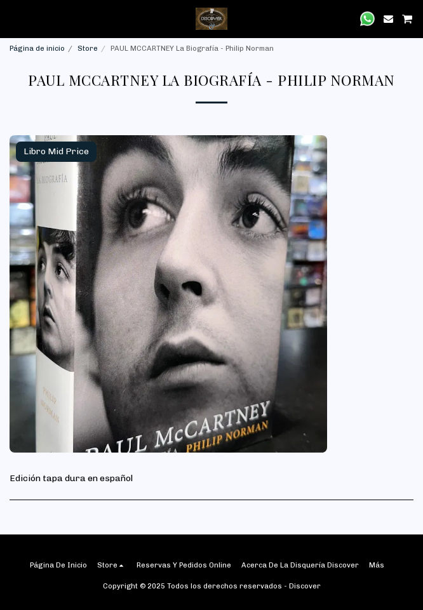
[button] (14, 18)
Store (87, 48)
